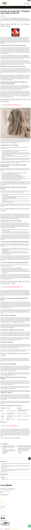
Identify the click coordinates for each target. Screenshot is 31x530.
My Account (2, 508)
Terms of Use (2, 501)
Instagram (4, 518)
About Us (1, 496)
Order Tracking (2, 511)
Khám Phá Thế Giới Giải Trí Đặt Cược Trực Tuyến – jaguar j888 (24, 446)
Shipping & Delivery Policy (4, 502)
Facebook (2, 518)
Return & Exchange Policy (4, 504)
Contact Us (2, 499)
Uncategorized (2, 14)
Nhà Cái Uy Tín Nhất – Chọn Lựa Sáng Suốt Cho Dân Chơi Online (8, 447)
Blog (1, 498)
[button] (14, 454)
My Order (1, 513)
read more (20, 452)
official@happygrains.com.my (8, 492)
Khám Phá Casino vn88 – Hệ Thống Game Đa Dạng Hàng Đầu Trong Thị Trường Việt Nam (15, 463)
